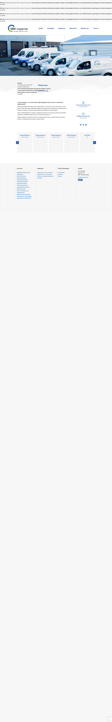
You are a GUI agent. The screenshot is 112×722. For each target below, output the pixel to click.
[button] (1, 58)
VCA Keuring (20, 177)
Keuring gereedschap (22, 182)
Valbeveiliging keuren (22, 188)
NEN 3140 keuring (21, 178)
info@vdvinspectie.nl (83, 180)
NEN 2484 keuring (21, 180)
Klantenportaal (99, 23)
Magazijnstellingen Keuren (23, 175)
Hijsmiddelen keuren (22, 186)
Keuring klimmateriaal (22, 184)
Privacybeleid (61, 175)
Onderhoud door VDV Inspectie (45, 175)
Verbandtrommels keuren (23, 189)
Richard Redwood (25, 138)
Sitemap (60, 178)
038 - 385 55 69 (75, 23)
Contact (106, 23)
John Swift (87, 138)
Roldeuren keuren (21, 191)
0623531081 (84, 23)
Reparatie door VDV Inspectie (44, 177)
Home (92, 23)
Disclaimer (60, 177)
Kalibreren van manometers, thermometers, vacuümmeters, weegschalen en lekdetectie (24, 198)
